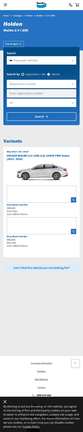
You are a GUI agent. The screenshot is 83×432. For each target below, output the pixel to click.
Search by (13, 74)
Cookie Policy (31, 426)
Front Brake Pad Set (17, 205)
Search (11, 53)
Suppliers (41, 371)
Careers (41, 387)
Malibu (40, 15)
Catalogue (17, 15)
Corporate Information (41, 363)
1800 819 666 (41, 395)
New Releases (41, 379)
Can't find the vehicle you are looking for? (41, 268)
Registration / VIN (36, 74)
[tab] (13, 44)
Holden (29, 15)
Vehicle (56, 74)
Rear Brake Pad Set (17, 236)
